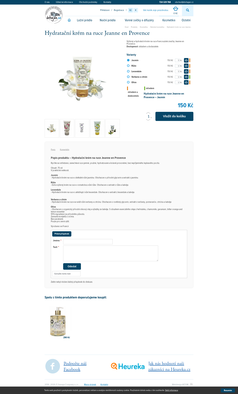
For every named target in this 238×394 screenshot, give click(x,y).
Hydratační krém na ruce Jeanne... (179, 27)
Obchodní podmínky (88, 2)
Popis (53, 149)
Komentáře (64, 149)
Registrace (119, 10)
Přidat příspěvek (61, 233)
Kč (130, 10)
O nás (47, 2)
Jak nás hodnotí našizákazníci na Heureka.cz (169, 366)
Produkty (134, 27)
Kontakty (107, 2)
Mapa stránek (90, 384)
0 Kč (175, 10)
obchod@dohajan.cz (184, 2)
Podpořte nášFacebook (75, 366)
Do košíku (186, 60)
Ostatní (186, 20)
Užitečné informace (64, 2)
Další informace (171, 390)
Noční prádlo (108, 20)
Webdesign (180, 384)
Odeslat (72, 266)
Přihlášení (104, 10)
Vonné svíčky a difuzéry (139, 20)
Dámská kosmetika (157, 27)
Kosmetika (168, 20)
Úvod (126, 27)
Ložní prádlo (84, 20)
